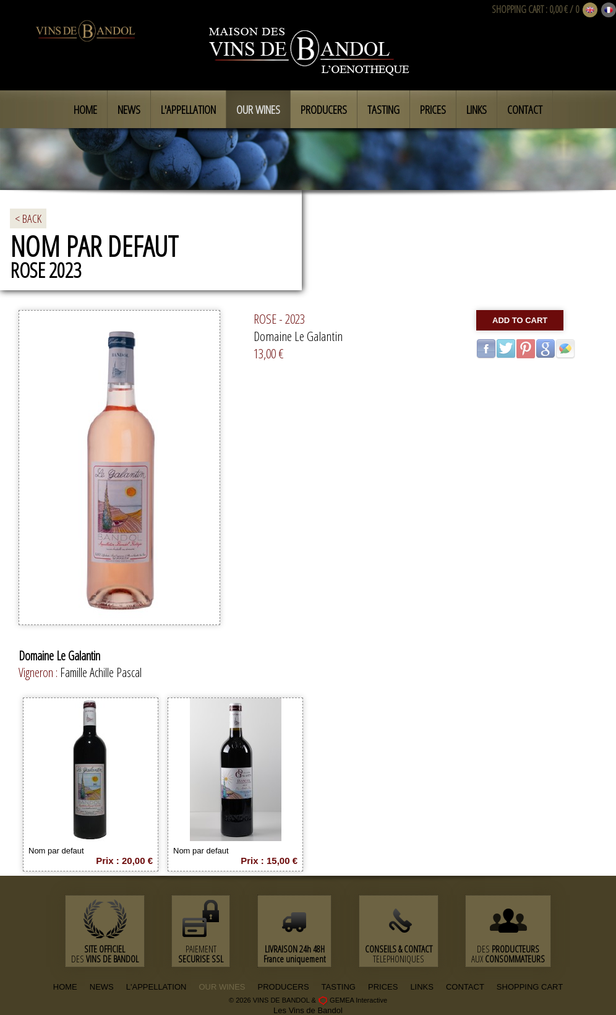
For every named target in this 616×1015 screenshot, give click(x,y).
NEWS (102, 986)
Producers (324, 110)
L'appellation (188, 110)
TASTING (339, 986)
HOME (65, 986)
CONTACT (465, 986)
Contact (524, 110)
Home (85, 110)
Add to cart (519, 320)
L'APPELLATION (156, 986)
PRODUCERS (283, 986)
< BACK (28, 218)
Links (476, 110)
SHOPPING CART (518, 9)
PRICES (383, 986)
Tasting (383, 110)
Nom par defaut (56, 850)
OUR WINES (222, 986)
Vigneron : (39, 672)
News (129, 110)
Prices (433, 110)
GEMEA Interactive (358, 1000)
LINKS (422, 986)
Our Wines (258, 110)
